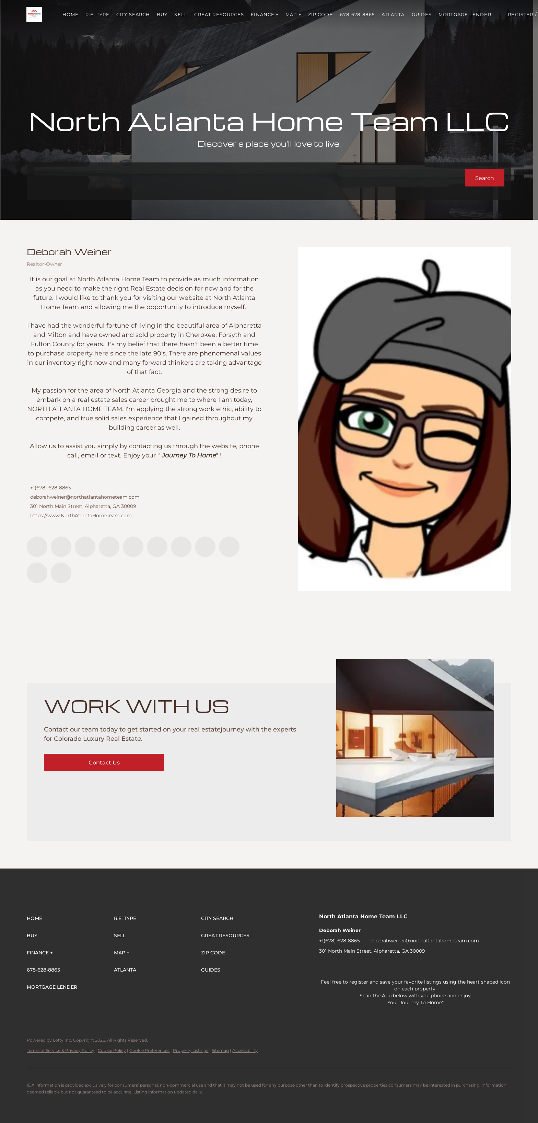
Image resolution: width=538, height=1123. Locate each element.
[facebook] (37, 546)
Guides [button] (422, 14)
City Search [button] (134, 14)
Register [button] (521, 14)
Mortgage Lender (465, 14)
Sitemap (220, 1050)
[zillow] (109, 546)
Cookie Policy (112, 1050)
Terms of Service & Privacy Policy (60, 1050)
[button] (34, 14)
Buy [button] (162, 14)
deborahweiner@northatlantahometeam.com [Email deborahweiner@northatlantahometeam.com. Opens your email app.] (85, 497)
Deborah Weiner (69, 251)
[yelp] (133, 546)
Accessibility (245, 1050)
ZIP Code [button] (321, 14)
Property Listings (190, 1050)
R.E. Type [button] (98, 14)
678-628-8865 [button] (357, 14)
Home (71, 14)
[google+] (61, 573)
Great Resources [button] (220, 14)
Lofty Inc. (62, 1040)
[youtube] (181, 546)
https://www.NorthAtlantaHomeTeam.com (81, 515)
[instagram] (157, 546)
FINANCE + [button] (265, 14)
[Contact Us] (104, 762)
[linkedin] (61, 546)
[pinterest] (37, 573)
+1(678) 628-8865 (50, 488)
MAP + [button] (294, 14)
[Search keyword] (249, 177)
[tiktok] (205, 546)
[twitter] (85, 546)
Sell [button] (181, 14)
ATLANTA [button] (393, 14)
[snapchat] (229, 546)
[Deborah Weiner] (404, 419)
